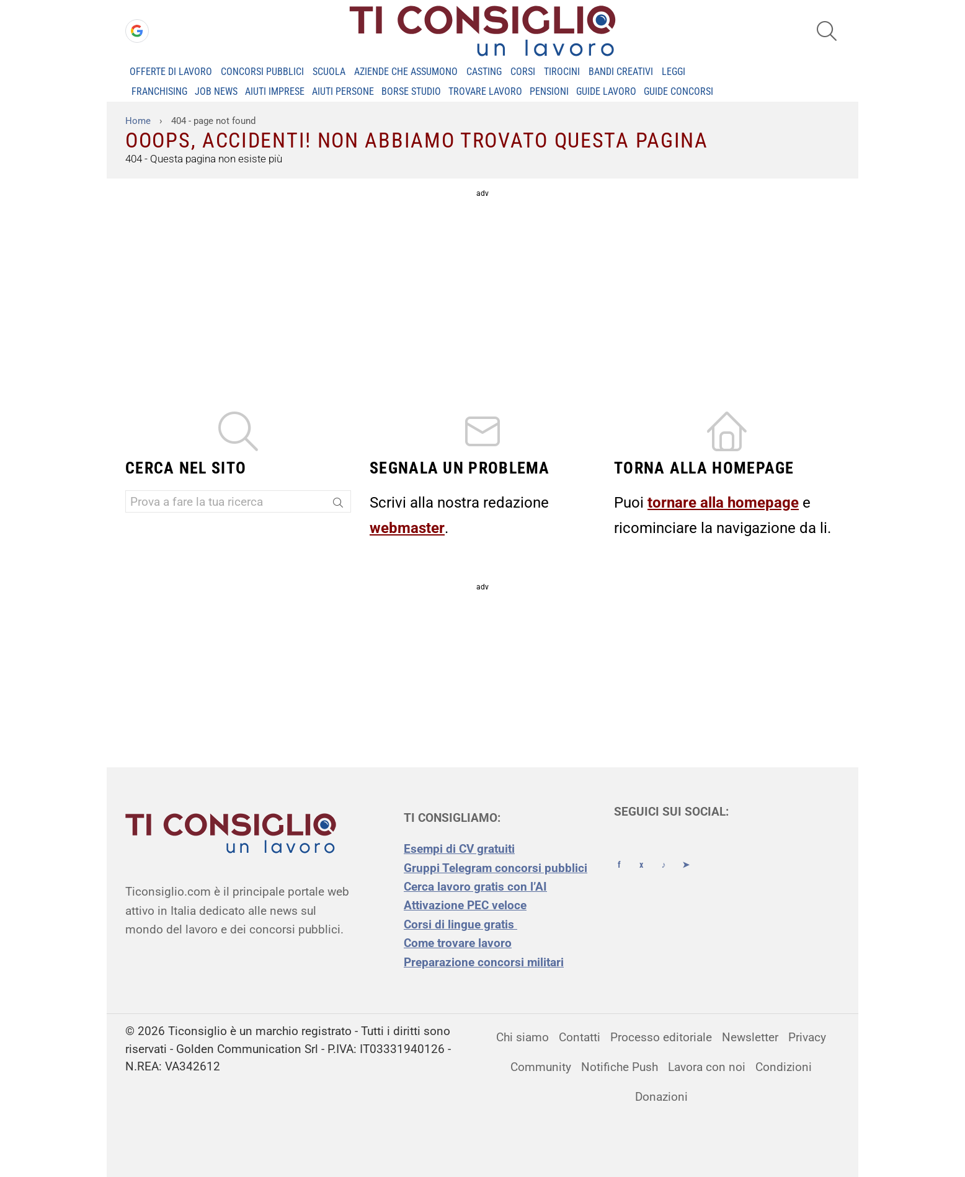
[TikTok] (664, 853)
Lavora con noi (706, 1067)
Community (540, 1067)
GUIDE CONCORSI (678, 91)
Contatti (579, 1037)
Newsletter (750, 1037)
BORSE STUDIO (411, 91)
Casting (484, 71)
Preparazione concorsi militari (484, 962)
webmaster (407, 528)
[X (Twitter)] (641, 853)
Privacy (807, 1037)
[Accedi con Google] (137, 31)
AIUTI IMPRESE (275, 91)
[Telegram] (686, 853)
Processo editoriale (661, 1037)
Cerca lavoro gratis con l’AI (475, 886)
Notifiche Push (619, 1067)
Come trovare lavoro (458, 943)
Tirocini (562, 71)
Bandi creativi (621, 71)
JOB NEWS (216, 91)
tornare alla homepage (723, 502)
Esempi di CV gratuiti (459, 849)
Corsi (522, 71)
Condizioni (783, 1067)
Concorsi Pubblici (262, 71)
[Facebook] (619, 853)
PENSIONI (549, 91)
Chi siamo (522, 1037)
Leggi (673, 71)
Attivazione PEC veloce (465, 905)
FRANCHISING (159, 91)
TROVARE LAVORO (485, 91)
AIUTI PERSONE (343, 91)
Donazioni (661, 1097)
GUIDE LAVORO (606, 91)
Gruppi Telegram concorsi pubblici (495, 868)
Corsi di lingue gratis (460, 924)
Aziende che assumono (406, 71)
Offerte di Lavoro (171, 71)
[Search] (338, 504)
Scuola (329, 71)
